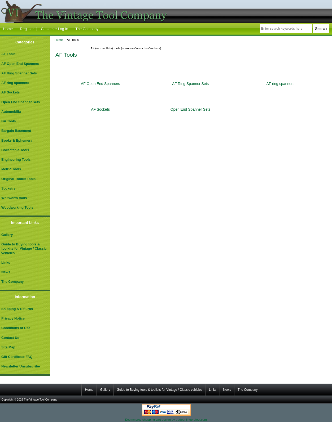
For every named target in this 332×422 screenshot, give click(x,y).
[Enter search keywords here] (286, 28)
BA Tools (8, 121)
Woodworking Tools (17, 207)
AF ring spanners (15, 83)
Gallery (7, 235)
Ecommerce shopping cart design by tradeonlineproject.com (166, 419)
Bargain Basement (16, 131)
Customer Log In (54, 29)
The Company (86, 29)
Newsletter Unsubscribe (20, 366)
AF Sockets (10, 92)
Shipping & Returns (17, 309)
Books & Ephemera (16, 140)
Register (27, 29)
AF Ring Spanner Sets (19, 73)
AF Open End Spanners (20, 64)
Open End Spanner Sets (20, 102)
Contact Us (10, 338)
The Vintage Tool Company (40, 399)
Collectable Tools (15, 150)
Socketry (8, 188)
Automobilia (11, 112)
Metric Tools (11, 169)
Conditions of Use (15, 328)
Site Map (8, 347)
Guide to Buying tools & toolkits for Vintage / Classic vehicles (24, 248)
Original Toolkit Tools (18, 179)
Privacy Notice (13, 318)
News (5, 272)
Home (8, 29)
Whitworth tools (14, 198)
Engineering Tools (15, 159)
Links (5, 262)
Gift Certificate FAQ (17, 357)
